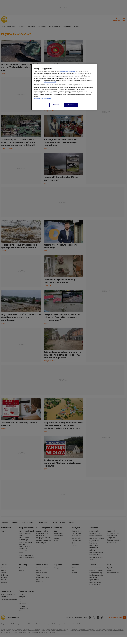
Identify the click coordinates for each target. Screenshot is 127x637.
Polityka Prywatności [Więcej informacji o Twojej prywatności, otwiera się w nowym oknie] (50, 82)
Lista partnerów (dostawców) (42, 98)
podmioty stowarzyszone (67, 71)
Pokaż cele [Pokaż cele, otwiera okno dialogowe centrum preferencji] (56, 104)
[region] (64, 87)
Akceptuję (71, 104)
